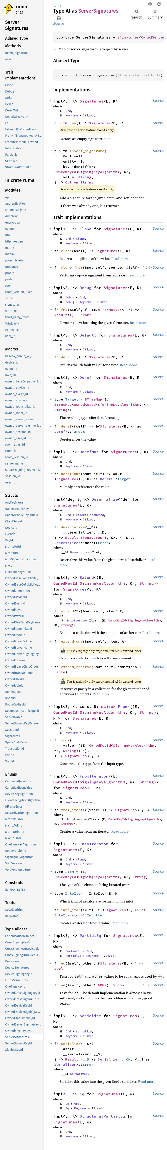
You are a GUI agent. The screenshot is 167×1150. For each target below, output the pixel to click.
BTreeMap (93, 399)
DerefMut (89, 451)
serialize (70, 1043)
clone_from (72, 267)
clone (66, 251)
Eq (82, 1093)
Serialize (90, 1015)
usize (59, 672)
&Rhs (102, 985)
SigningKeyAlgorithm (99, 172)
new (73, 123)
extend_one (72, 641)
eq (63, 963)
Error (83, 315)
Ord (68, 111)
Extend (87, 577)
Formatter (112, 309)
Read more (120, 258)
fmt (64, 309)
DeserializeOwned (90, 515)
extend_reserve (76, 667)
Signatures (128, 37)
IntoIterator (77, 620)
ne (63, 985)
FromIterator (94, 776)
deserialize (73, 527)
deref (66, 426)
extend (67, 611)
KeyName (71, 115)
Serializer (109, 1059)
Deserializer (67, 542)
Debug (86, 287)
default (68, 357)
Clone (86, 228)
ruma (21, 7)
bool (58, 968)
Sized (89, 115)
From (122, 706)
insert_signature (87, 151)
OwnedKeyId (65, 172)
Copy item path (59, 18)
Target (71, 399)
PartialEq (90, 935)
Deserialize (105, 499)
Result (60, 315)
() (72, 315)
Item (69, 871)
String (84, 177)
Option (71, 182)
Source (58, 24)
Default (88, 335)
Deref (86, 377)
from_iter (70, 810)
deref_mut (70, 473)
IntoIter (74, 893)
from (65, 740)
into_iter (70, 910)
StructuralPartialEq (102, 1116)
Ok (128, 1059)
